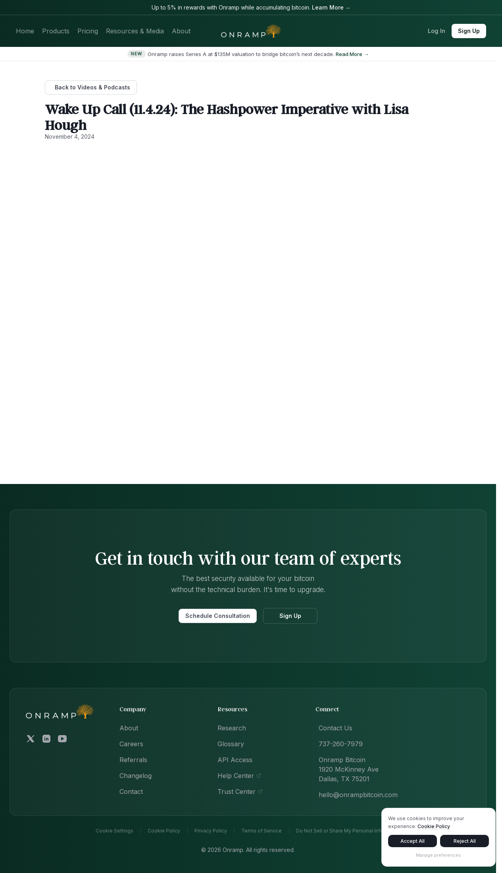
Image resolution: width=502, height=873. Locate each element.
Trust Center (240, 792)
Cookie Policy (164, 830)
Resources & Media (135, 31)
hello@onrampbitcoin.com (358, 795)
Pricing (87, 31)
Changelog (135, 776)
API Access (234, 760)
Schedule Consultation (217, 615)
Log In (436, 31)
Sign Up (469, 30)
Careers (131, 744)
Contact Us (335, 728)
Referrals (133, 760)
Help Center (239, 776)
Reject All (465, 843)
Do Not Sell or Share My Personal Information (348, 830)
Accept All (412, 843)
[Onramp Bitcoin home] (60, 711)
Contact (131, 792)
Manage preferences (438, 856)
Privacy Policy (210, 830)
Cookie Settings (114, 830)
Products (55, 31)
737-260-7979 (341, 744)
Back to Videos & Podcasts (92, 87)
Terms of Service (261, 830)
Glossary (230, 744)
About (181, 31)
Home (25, 31)
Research (231, 728)
